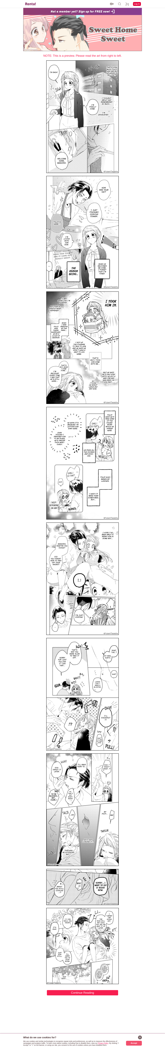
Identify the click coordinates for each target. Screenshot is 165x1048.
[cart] (127, 4)
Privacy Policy (103, 1043)
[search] (119, 4)
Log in (137, 4)
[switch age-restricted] (112, 4)
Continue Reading (82, 992)
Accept (134, 1043)
